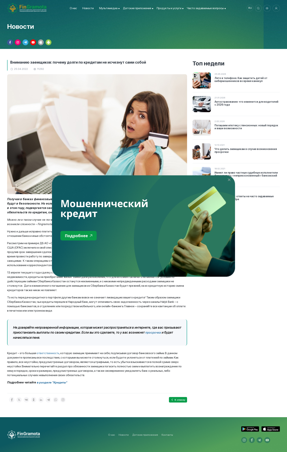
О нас (72, 8)
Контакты (167, 434)
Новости (87, 8)
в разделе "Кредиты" (52, 382)
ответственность (48, 353)
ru (249, 8)
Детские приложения (145, 434)
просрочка (153, 332)
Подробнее (80, 236)
